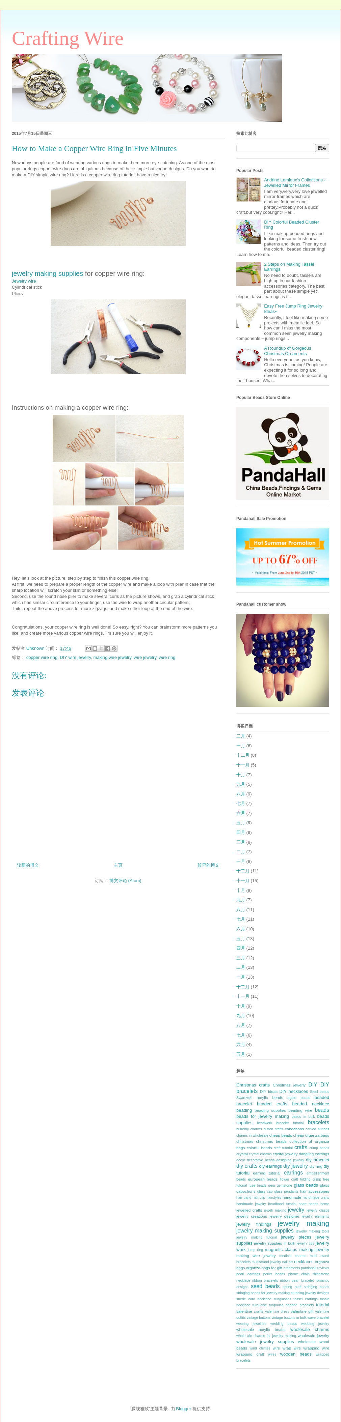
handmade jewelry (251, 1204)
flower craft (289, 1179)
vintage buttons (259, 1317)
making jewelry (314, 1249)
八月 (240, 793)
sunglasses (282, 1299)
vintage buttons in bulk (289, 1317)
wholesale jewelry (313, 1335)
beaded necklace (310, 1103)
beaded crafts (272, 1103)
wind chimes (260, 1348)
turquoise (260, 1305)
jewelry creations (251, 1216)
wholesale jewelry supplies (265, 1341)
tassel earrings (305, 1299)
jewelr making (275, 1210)
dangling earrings (314, 1154)
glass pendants (286, 1191)
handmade (292, 1197)
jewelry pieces (296, 1237)
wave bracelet (318, 1317)
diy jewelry (295, 1166)
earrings (293, 1173)
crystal (242, 1154)
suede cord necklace (253, 1299)
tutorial (322, 1304)
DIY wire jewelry (75, 657)
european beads (263, 1179)
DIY (313, 1084)
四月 (240, 832)
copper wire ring (42, 657)
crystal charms (260, 1154)
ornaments (291, 1268)
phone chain (299, 1274)
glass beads (306, 1185)
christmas (244, 1141)
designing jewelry (290, 1160)
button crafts (273, 1129)
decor (240, 1160)
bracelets (318, 1122)
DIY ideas (269, 1091)
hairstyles (273, 1197)
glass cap (265, 1191)
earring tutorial (266, 1173)
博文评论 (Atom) (125, 880)
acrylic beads (270, 1097)
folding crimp (310, 1179)
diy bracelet (317, 1159)
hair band (243, 1197)
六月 (240, 813)
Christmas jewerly (289, 1085)
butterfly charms (249, 1129)
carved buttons (317, 1129)
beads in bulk (303, 1117)
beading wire (300, 1110)
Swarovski (244, 1098)
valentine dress (277, 1311)
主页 (118, 865)
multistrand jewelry (266, 1262)
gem (271, 1185)
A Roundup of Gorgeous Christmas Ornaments (287, 351)
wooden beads (296, 1354)
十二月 (243, 755)
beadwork (264, 1123)
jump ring (255, 1250)
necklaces (304, 1261)
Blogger (183, 1408)
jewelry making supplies (47, 273)
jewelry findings (253, 1224)
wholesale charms (309, 1329)
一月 (240, 745)
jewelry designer (284, 1216)
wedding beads (283, 1324)
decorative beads (260, 1160)
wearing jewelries (251, 1324)
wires (272, 1354)
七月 (240, 803)
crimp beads (319, 1148)
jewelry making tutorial (256, 1237)
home (324, 1204)
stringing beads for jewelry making (263, 1293)
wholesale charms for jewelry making (266, 1336)
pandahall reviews (315, 1268)
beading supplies (270, 1110)
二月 (240, 735)
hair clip (259, 1197)
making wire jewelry (112, 657)
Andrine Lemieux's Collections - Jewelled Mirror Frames (294, 182)
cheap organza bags (311, 1135)
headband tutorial (282, 1204)
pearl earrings (248, 1274)
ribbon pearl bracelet (297, 1280)
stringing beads (316, 1287)
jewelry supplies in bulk (274, 1243)
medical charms (292, 1256)
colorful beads (259, 1147)
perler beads (274, 1274)
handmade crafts (316, 1197)
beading (244, 1110)
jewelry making (303, 1223)
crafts (300, 1147)
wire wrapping (306, 1348)
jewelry (296, 1210)
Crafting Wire (68, 38)
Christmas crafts (253, 1084)
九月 (240, 784)
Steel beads (319, 1092)
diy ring (316, 1166)
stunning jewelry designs (310, 1293)
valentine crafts (249, 1311)
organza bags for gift (264, 1268)
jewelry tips (305, 1243)
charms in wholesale (252, 1135)
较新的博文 (28, 865)
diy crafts (247, 1166)
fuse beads (257, 1185)
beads (322, 1110)
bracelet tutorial (290, 1123)
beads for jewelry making (262, 1116)
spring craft (292, 1287)
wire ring (167, 657)
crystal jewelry (285, 1154)
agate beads (299, 1098)
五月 (240, 822)
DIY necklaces (293, 1091)
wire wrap (282, 1348)
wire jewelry (145, 657)
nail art (287, 1262)
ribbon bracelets (265, 1280)
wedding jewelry (315, 1324)
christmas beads (271, 1141)
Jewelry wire (24, 281)
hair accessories (314, 1191)
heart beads (308, 1204)
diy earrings (270, 1166)
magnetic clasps (281, 1249)
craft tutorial (283, 1148)
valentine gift (302, 1311)
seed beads (265, 1286)
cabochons (294, 1129)
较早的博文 (208, 865)
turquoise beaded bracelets (291, 1305)
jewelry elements (315, 1216)
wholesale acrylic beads (261, 1329)
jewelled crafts (249, 1210)
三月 (240, 842)
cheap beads (280, 1135)
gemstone (284, 1185)
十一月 (243, 764)
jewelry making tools (312, 1231)
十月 (240, 774)
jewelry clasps (318, 1210)
